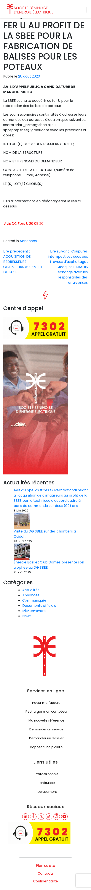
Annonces (28, 249)
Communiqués (34, 586)
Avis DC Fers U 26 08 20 (23, 231)
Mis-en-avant (34, 596)
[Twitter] (41, 802)
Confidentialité (45, 867)
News (26, 602)
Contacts (46, 859)
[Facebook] (33, 802)
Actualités (30, 576)
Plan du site (45, 851)
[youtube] (64, 802)
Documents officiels (39, 591)
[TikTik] (49, 802)
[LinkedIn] (25, 802)
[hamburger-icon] (81, 10)
